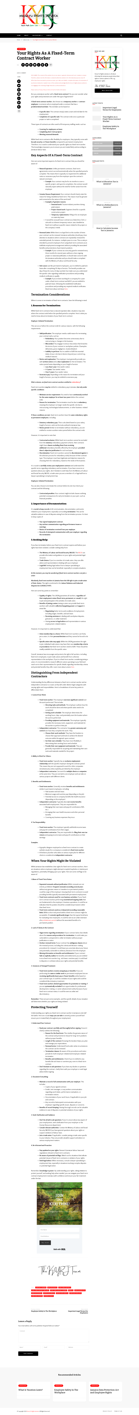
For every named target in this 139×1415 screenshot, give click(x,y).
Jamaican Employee (80, 1290)
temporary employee (75, 1293)
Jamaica (71, 1290)
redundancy (76, 382)
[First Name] (59, 1229)
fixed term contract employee (40, 1290)
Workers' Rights (48, 1295)
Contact (49, 35)
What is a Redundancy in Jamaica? (107, 206)
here (66, 289)
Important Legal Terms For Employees (112, 109)
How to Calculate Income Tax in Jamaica (107, 229)
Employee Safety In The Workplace (111, 127)
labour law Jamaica (49, 1293)
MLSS (80, 553)
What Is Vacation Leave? (30, 1390)
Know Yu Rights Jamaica (33, 1411)
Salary (107, 179)
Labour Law (21, 48)
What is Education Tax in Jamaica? (107, 183)
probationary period (49, 920)
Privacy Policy (42, 89)
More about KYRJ (107, 90)
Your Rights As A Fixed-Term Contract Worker (112, 119)
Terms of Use (51, 89)
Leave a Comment (22, 73)
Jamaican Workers (37, 1293)
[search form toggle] (121, 35)
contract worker (41, 1287)
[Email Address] (59, 1236)
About (26, 35)
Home (18, 35)
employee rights (52, 1287)
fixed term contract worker (59, 1290)
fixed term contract (64, 1287)
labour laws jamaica (62, 1293)
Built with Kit (59, 1249)
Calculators (36, 35)
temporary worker (37, 1295)
